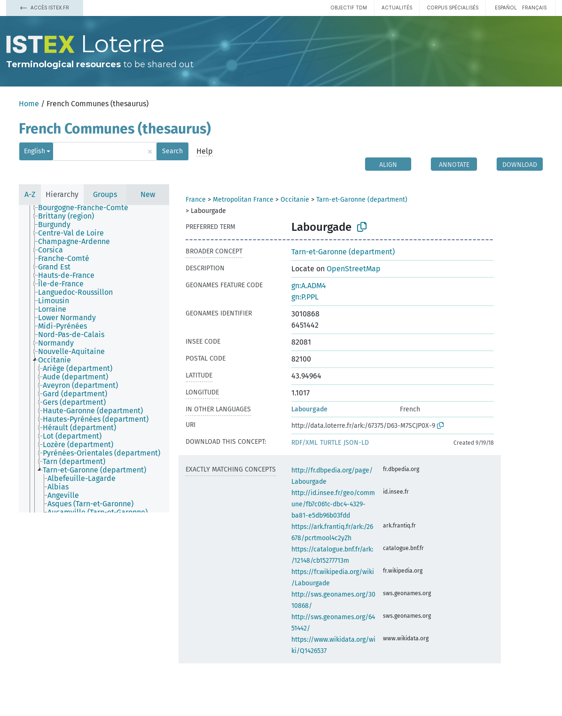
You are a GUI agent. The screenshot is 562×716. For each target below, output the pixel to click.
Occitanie (295, 200)
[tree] (94, 358)
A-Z (29, 194)
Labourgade (309, 409)
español (506, 7)
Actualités (397, 7)
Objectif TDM (348, 7)
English (34, 151)
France (196, 200)
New (147, 194)
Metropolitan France (243, 200)
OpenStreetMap (354, 268)
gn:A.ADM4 (308, 285)
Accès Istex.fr (44, 7)
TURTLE (330, 443)
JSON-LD (356, 443)
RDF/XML (304, 443)
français (534, 7)
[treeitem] (87, 208)
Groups (105, 194)
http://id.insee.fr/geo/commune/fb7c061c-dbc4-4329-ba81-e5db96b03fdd (333, 504)
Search (172, 151)
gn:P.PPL (305, 296)
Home (29, 103)
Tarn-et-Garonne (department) (361, 200)
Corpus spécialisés (452, 7)
